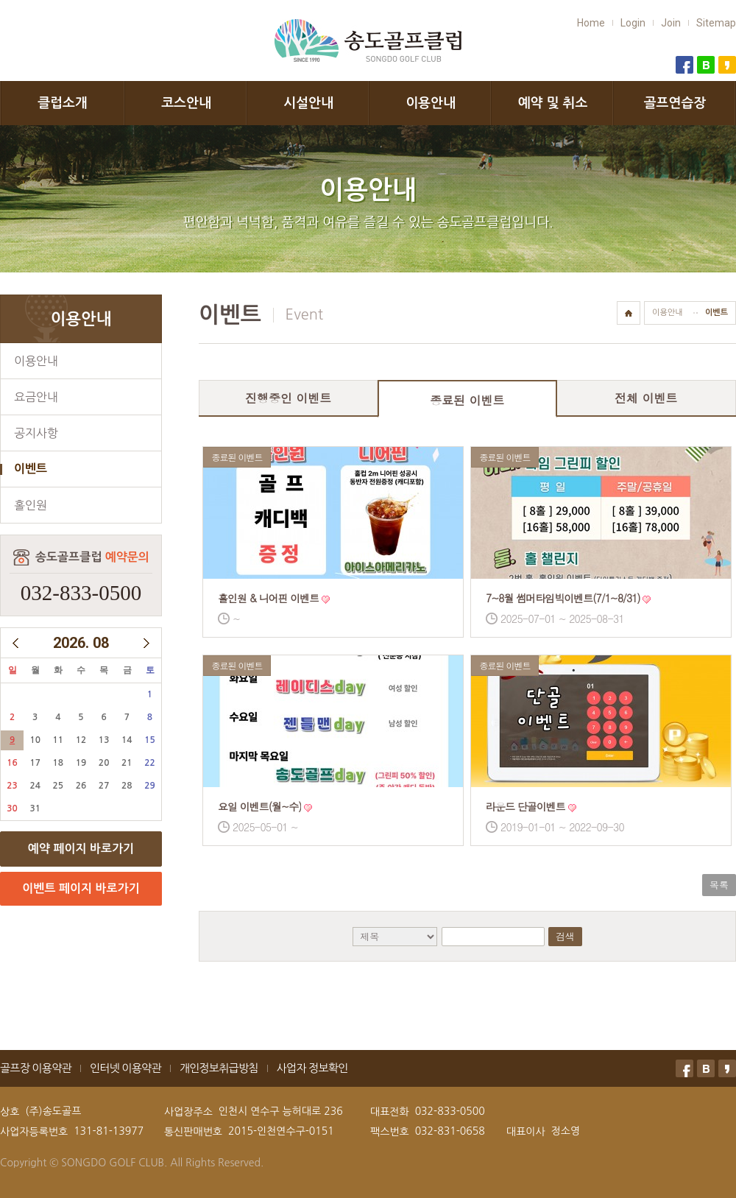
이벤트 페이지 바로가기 (80, 888)
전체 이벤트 (646, 398)
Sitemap (716, 23)
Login (632, 23)
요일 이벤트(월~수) (259, 806)
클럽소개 (63, 103)
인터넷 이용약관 (125, 1068)
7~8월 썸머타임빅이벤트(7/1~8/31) (563, 598)
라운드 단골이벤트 (525, 806)
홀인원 (30, 505)
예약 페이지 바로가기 (81, 848)
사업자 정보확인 (312, 1068)
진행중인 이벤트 (288, 398)
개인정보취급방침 (219, 1068)
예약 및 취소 (553, 103)
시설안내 (308, 103)
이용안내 (431, 103)
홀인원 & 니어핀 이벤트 (268, 598)
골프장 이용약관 (35, 1068)
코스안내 (186, 103)
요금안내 (36, 397)
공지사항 (36, 433)
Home (591, 23)
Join (671, 23)
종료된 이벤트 (467, 400)
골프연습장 (675, 103)
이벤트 (30, 468)
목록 (719, 885)
